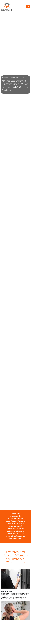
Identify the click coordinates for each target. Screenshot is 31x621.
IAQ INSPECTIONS (7, 591)
